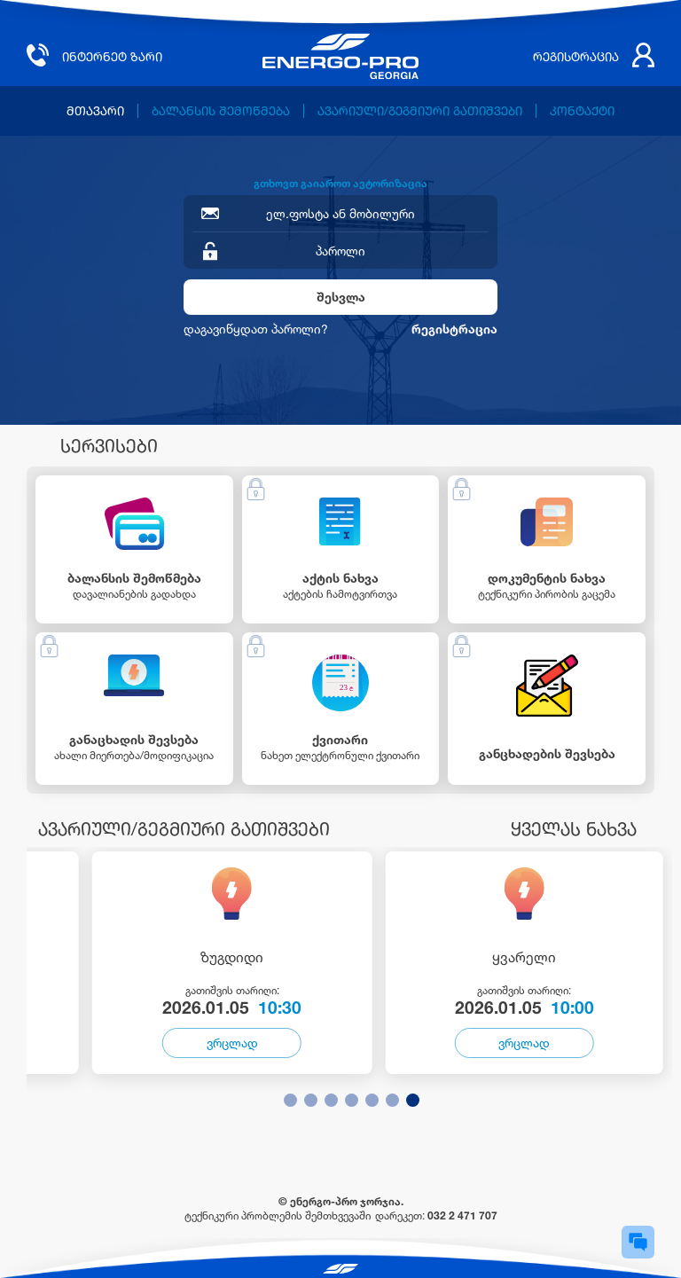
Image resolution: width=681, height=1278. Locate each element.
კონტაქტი (582, 111)
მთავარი (95, 111)
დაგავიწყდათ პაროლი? (256, 329)
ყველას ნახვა (574, 829)
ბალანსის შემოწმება (221, 111)
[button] (290, 1100)
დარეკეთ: (436, 1215)
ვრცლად (232, 1042)
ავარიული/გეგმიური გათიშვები (419, 111)
